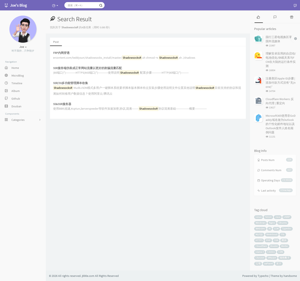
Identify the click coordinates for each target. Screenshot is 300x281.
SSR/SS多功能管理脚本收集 (70, 83)
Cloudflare (261, 246)
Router (274, 246)
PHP (268, 240)
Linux (258, 217)
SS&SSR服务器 (62, 104)
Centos (271, 252)
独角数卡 (285, 257)
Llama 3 (260, 252)
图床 (284, 240)
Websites (260, 228)
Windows (260, 222)
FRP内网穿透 (61, 52)
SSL (283, 234)
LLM (276, 228)
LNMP (287, 217)
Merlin (284, 246)
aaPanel (268, 263)
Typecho (286, 228)
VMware (272, 257)
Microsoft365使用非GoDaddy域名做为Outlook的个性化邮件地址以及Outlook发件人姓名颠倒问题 (281, 124)
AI (270, 228)
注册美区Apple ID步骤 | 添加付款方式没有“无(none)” (281, 83)
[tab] (258, 16)
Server (268, 217)
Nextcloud (271, 234)
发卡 (278, 263)
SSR (276, 240)
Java (277, 217)
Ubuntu (283, 222)
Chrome (260, 257)
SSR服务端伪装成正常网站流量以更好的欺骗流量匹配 (87, 68)
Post (56, 42)
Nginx (272, 222)
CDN (280, 252)
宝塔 (258, 263)
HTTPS (259, 240)
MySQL (259, 234)
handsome (290, 276)
